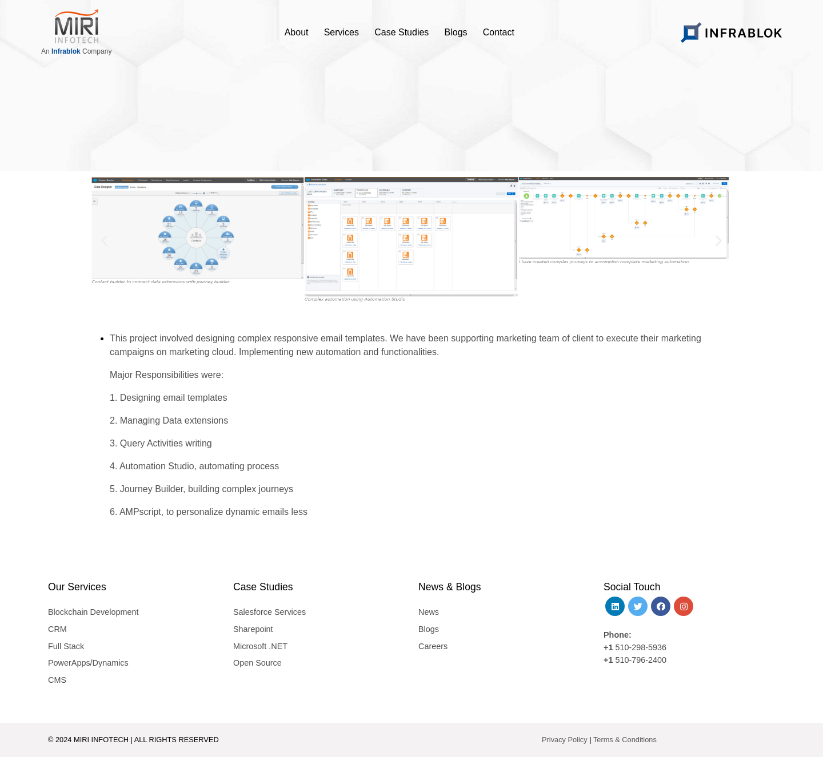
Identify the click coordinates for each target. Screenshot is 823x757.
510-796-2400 (640, 660)
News (428, 612)
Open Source (257, 662)
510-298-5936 (639, 647)
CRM (57, 629)
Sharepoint (253, 629)
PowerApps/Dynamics (88, 662)
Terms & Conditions (625, 739)
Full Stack (66, 646)
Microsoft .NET (260, 646)
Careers (433, 646)
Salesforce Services (269, 612)
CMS (57, 679)
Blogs (428, 629)
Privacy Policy (565, 739)
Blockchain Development (93, 612)
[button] (104, 240)
